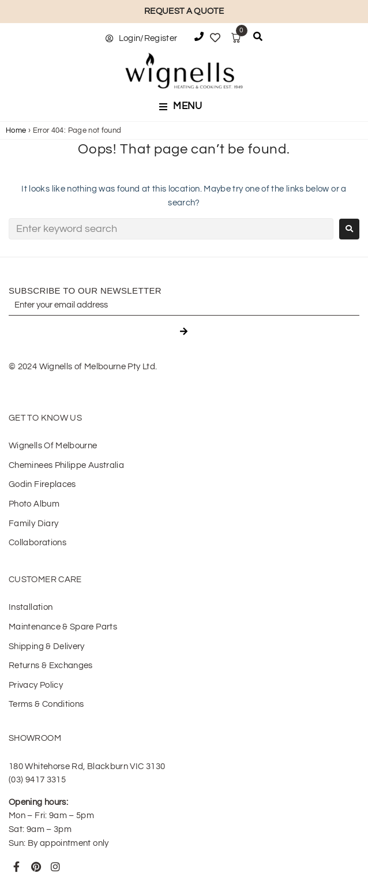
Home (16, 130)
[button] (184, 107)
